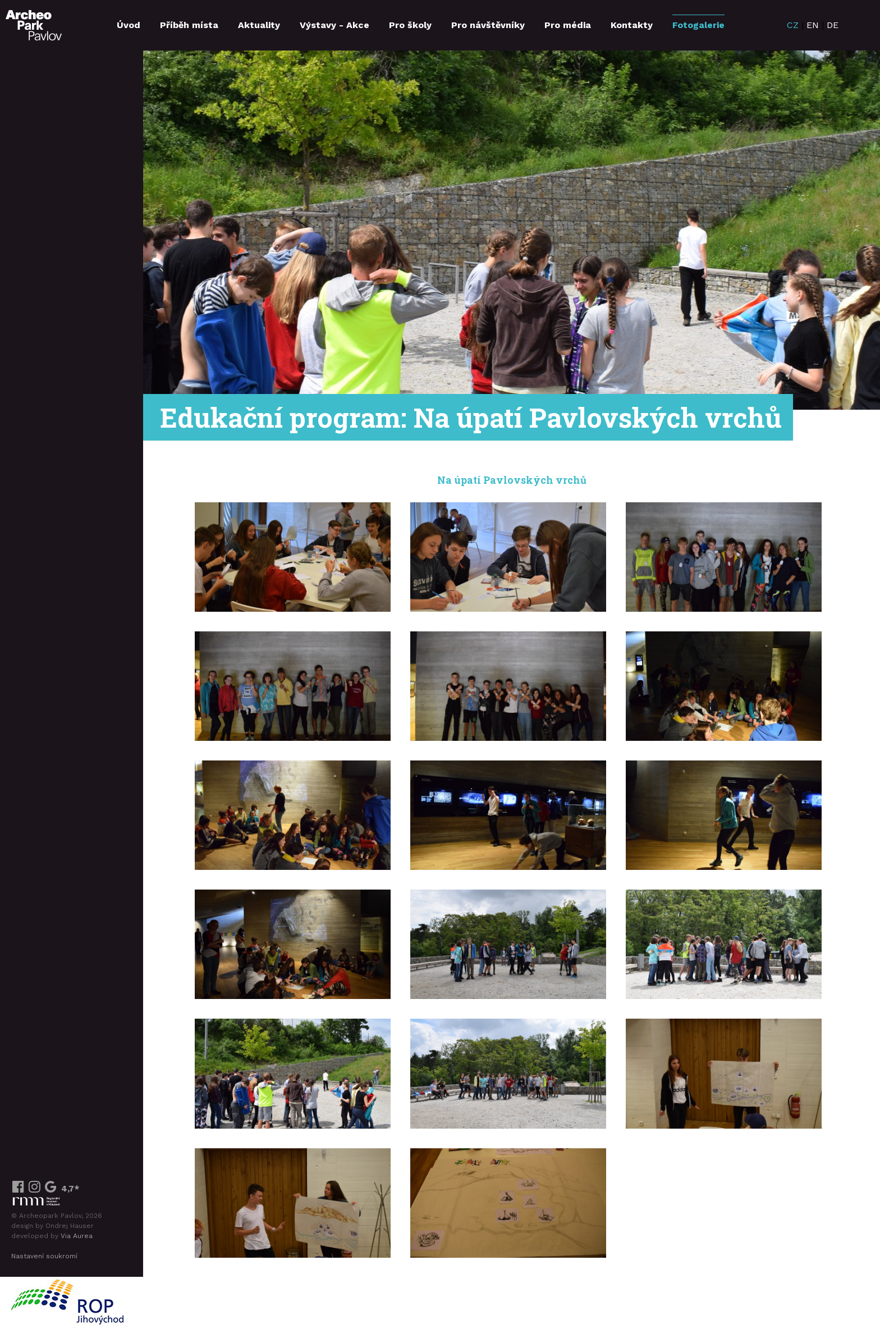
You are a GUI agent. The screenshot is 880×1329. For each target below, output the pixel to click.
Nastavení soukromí (44, 1256)
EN (812, 25)
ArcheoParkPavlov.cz (34, 25)
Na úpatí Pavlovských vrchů (511, 480)
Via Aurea (77, 1236)
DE (832, 25)
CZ (793, 25)
